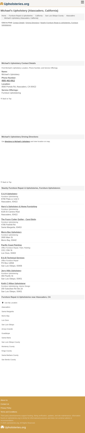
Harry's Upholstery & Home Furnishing (19, 207)
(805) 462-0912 (8, 81)
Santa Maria (6, 338)
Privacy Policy (6, 408)
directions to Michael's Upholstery (17, 141)
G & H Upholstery (9, 194)
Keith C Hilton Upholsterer (13, 283)
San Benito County (9, 360)
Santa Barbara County (10, 355)
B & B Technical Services (12, 258)
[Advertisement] (42, 43)
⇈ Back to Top (6, 99)
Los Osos (5, 320)
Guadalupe (6, 333)
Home (4, 16)
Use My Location (9, 303)
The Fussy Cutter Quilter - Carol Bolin (18, 219)
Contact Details (18, 23)
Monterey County (8, 346)
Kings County (7, 351)
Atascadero (6, 307)
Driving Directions (32, 23)
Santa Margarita (8, 311)
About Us (4, 400)
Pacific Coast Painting (11, 245)
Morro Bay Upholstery (11, 232)
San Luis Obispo (8, 325)
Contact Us (5, 404)
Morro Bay (5, 316)
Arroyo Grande (7, 329)
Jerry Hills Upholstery (11, 271)
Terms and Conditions (9, 412)
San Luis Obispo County (11, 342)
